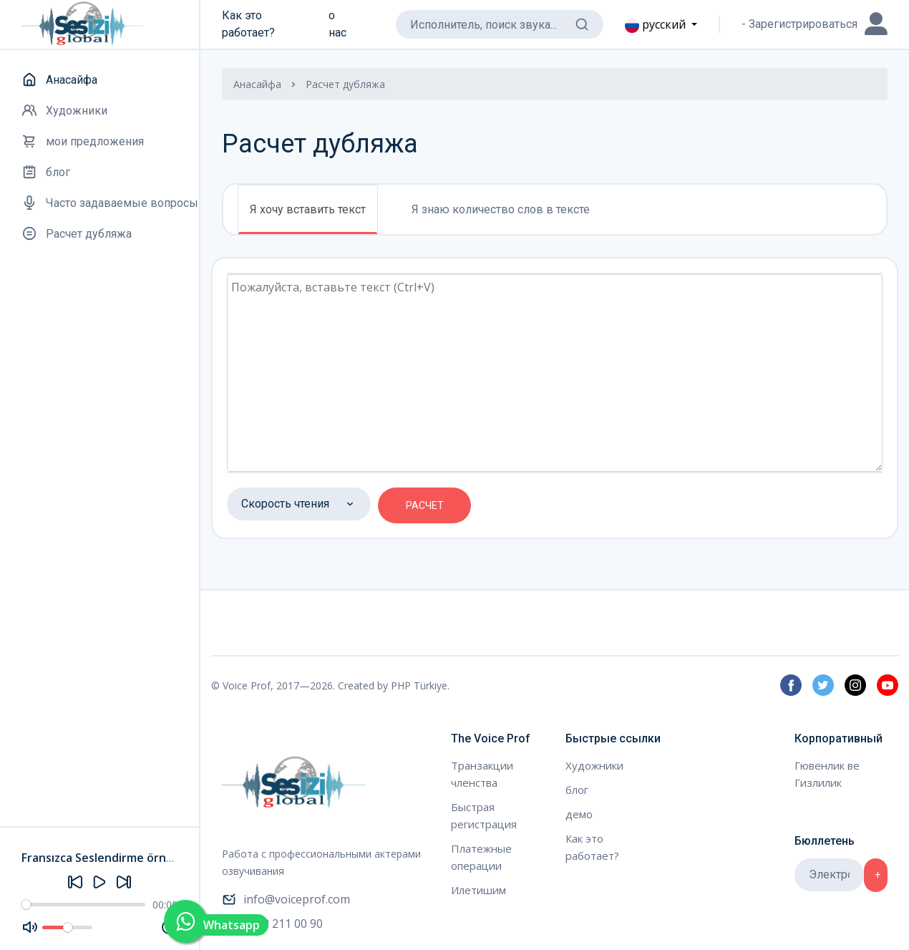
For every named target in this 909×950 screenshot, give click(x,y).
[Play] (99, 882)
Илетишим (478, 890)
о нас (337, 24)
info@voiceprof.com (286, 899)
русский (657, 24)
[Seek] (83, 904)
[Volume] (67, 927)
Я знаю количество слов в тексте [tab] (501, 209)
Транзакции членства (482, 774)
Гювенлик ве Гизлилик (827, 774)
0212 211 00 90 (272, 923)
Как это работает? (248, 24)
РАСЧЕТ (425, 505)
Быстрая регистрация (484, 815)
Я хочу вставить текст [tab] (308, 209)
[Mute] (30, 927)
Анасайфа (257, 84)
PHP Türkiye (419, 685)
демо (579, 814)
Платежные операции (481, 857)
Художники (594, 765)
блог (576, 789)
